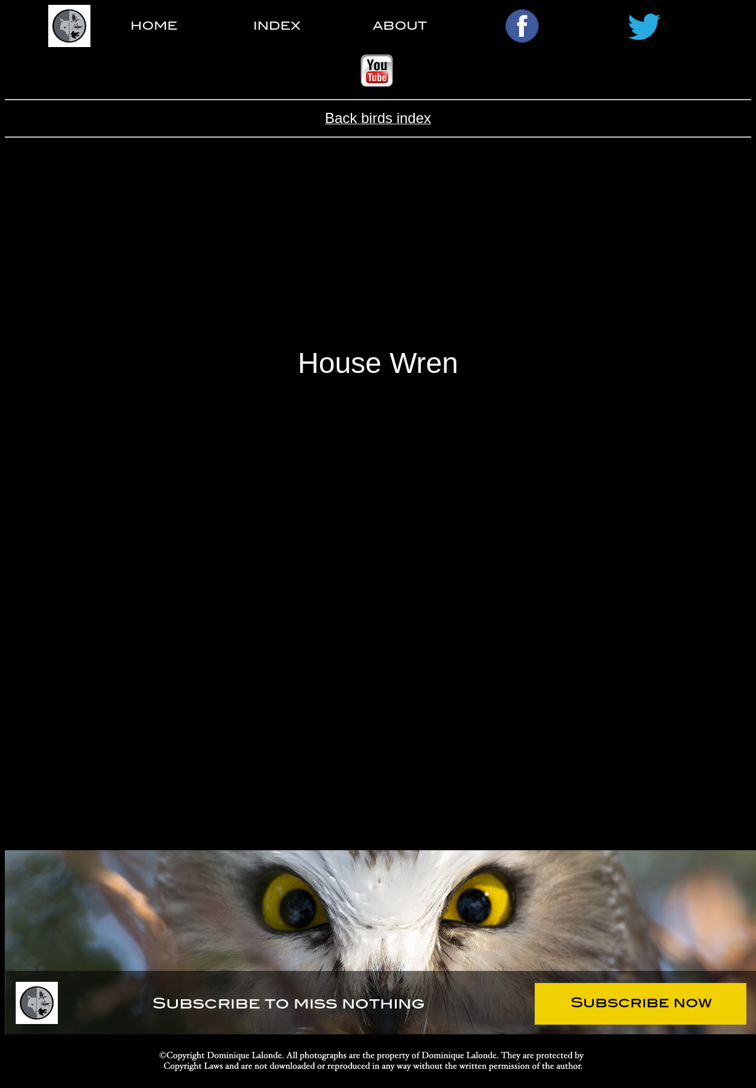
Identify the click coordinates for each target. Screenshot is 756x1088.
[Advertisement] (378, 252)
